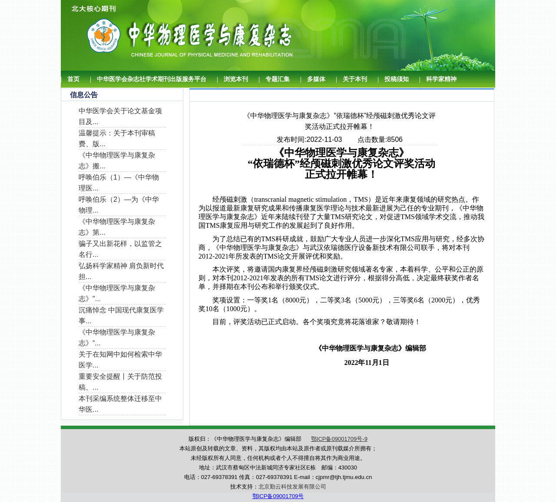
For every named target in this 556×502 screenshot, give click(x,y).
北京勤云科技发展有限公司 (292, 486)
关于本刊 (355, 79)
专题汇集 (277, 79)
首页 (73, 79)
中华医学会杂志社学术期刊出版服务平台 (151, 79)
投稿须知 (396, 79)
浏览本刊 (236, 79)
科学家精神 (441, 79)
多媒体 (316, 79)
